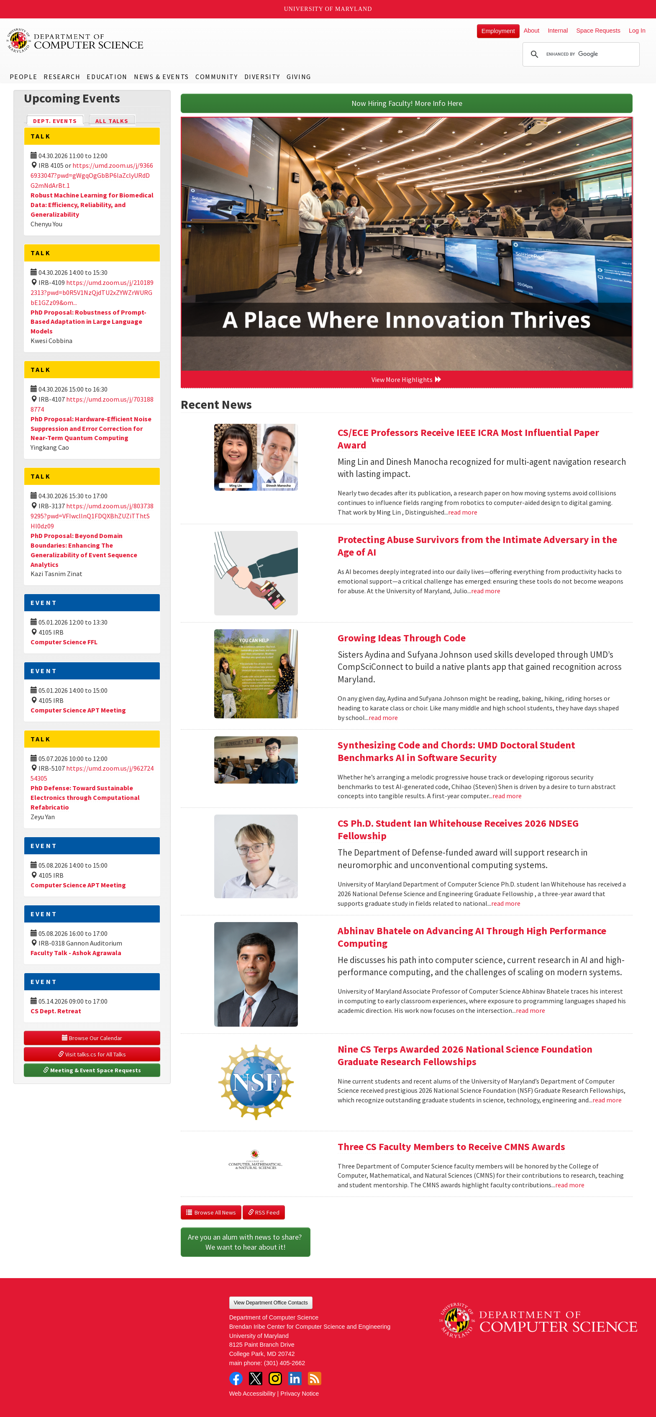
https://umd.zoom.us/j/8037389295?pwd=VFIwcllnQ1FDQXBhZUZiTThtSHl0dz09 (92, 516)
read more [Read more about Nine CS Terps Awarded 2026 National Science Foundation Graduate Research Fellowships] (607, 1100)
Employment (498, 31)
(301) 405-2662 (284, 1363)
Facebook (236, 1378)
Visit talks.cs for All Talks (92, 1054)
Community (216, 76)
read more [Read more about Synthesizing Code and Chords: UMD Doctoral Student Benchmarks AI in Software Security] (507, 796)
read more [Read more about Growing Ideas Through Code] (383, 717)
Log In (637, 30)
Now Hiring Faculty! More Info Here (406, 103)
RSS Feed (263, 1212)
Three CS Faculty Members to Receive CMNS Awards (451, 1146)
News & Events (161, 76)
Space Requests (598, 30)
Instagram (275, 1378)
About (532, 30)
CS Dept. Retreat (56, 1011)
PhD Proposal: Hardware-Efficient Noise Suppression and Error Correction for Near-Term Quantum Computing (91, 428)
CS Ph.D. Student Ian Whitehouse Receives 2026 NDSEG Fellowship (458, 829)
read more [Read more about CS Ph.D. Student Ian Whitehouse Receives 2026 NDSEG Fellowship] (505, 903)
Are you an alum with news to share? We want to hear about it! (245, 1242)
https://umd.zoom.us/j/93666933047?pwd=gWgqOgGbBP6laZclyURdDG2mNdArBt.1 (92, 175)
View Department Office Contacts (271, 1303)
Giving (299, 76)
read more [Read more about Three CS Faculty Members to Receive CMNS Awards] (569, 1185)
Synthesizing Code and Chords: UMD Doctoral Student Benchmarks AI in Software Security (456, 751)
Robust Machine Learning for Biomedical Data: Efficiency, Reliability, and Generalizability (92, 204)
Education (107, 76)
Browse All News (211, 1212)
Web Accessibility (252, 1393)
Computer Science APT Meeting (78, 710)
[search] (579, 54)
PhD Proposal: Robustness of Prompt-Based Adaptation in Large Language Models (88, 322)
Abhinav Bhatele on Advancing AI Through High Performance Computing (472, 937)
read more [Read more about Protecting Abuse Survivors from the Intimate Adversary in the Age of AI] (485, 591)
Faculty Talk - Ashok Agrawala (76, 952)
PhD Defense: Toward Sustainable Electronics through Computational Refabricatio (85, 797)
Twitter (255, 1378)
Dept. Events (58, 120)
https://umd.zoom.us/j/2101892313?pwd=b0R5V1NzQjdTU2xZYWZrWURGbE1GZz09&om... (92, 292)
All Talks (111, 121)
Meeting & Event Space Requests (92, 1070)
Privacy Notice (299, 1393)
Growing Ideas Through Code (402, 637)
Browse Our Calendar (92, 1038)
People (24, 76)
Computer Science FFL (64, 642)
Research (62, 76)
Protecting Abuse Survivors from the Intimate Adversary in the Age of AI (477, 546)
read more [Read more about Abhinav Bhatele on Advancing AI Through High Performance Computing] (530, 1010)
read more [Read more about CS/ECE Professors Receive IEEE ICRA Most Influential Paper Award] (462, 512)
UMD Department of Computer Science (75, 40)
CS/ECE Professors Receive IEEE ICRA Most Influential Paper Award (468, 438)
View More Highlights (407, 379)
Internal (558, 30)
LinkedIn (295, 1378)
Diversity (262, 76)
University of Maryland (328, 9)
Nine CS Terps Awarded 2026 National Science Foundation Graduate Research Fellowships (465, 1055)
